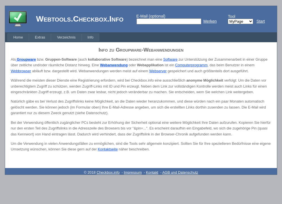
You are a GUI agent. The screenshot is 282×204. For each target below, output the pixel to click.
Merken (210, 21)
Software (170, 59)
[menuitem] (18, 37)
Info (90, 37)
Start (261, 21)
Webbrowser (21, 71)
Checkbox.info (108, 172)
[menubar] (53, 37)
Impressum (133, 172)
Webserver (158, 71)
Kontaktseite (108, 149)
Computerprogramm (191, 65)
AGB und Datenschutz (180, 172)
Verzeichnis (66, 37)
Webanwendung (114, 65)
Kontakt (152, 172)
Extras (40, 37)
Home (18, 37)
